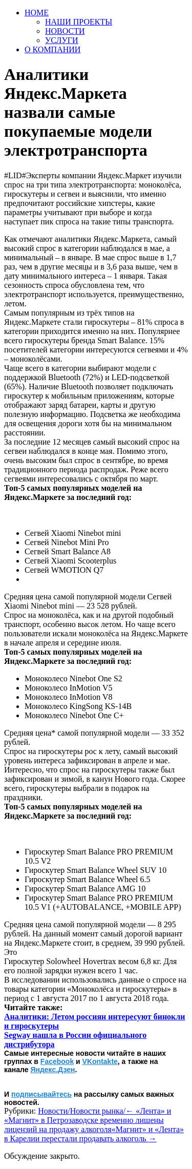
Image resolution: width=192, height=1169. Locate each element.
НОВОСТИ (65, 31)
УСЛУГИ (61, 40)
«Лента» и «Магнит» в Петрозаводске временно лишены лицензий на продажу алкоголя (87, 1120)
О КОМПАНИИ (52, 49)
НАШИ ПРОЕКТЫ (78, 21)
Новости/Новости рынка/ (81, 1111)
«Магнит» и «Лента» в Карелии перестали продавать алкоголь (94, 1134)
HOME (37, 12)
